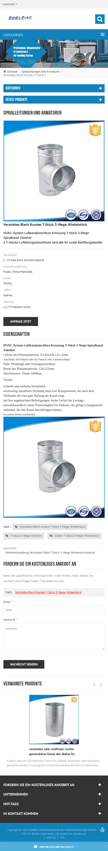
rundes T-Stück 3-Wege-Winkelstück (74, 536)
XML (62, 837)
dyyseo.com (79, 833)
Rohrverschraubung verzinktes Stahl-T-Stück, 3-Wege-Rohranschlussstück (50, 552)
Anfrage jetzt (20, 321)
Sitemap (51, 837)
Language (8, 4)
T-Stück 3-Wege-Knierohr (24, 536)
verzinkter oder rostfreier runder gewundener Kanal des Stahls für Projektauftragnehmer (52, 751)
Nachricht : (10, 620)
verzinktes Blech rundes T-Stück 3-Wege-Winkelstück (50, 527)
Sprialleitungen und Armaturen (41, 71)
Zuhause (10, 71)
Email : (8, 602)
